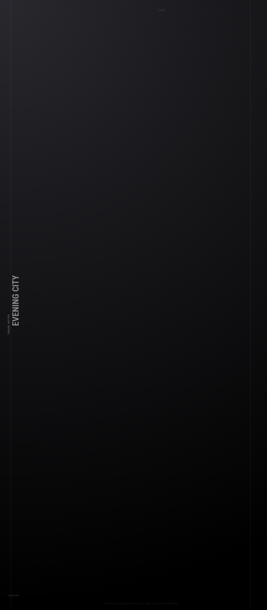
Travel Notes (8, 328)
